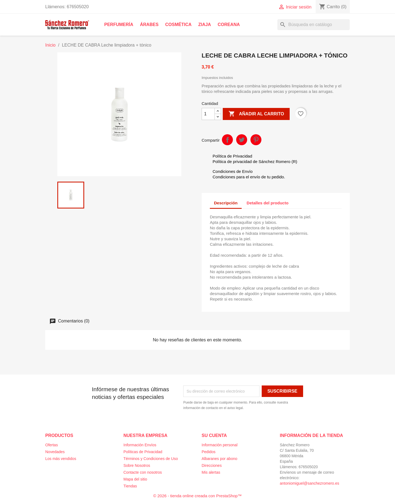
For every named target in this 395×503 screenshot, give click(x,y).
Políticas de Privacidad (142, 452)
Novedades (55, 452)
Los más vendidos (60, 458)
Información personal (220, 445)
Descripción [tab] (226, 203)
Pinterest (255, 139)
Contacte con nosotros (142, 472)
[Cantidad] (208, 114)
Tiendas (130, 486)
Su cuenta (214, 435)
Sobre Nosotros (136, 465)
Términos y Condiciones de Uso (150, 458)
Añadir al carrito (256, 114)
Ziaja (204, 24)
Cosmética (178, 24)
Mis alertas (211, 472)
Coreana (229, 24)
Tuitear (241, 139)
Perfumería (118, 24)
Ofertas (51, 445)
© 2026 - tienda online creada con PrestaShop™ (197, 495)
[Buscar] (313, 24)
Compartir (227, 139)
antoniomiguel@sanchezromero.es (309, 483)
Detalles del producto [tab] (268, 203)
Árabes (149, 24)
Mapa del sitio (135, 479)
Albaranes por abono (219, 458)
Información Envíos (139, 445)
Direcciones (212, 465)
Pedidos (209, 452)
